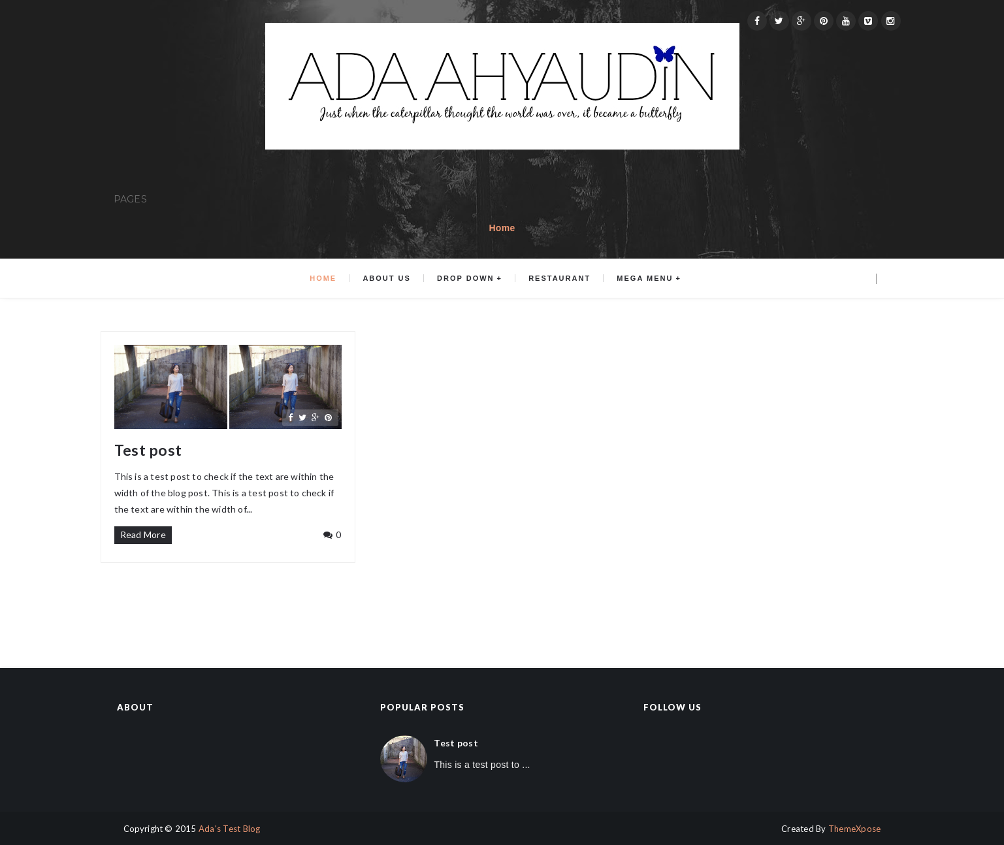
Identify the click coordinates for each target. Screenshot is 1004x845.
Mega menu (645, 278)
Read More (143, 534)
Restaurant (559, 278)
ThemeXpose (854, 828)
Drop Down (465, 278)
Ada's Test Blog (230, 828)
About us (386, 278)
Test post (148, 450)
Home (502, 228)
